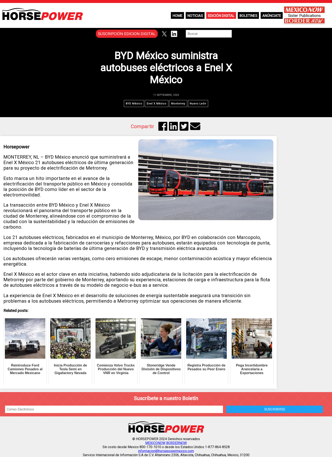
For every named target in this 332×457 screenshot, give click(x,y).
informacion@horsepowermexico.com (166, 451)
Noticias (195, 16)
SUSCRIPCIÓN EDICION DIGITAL (127, 33)
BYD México (134, 103)
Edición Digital (221, 16)
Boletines (248, 16)
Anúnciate (271, 16)
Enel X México (156, 103)
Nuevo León (198, 103)
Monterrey (178, 103)
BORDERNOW (176, 443)
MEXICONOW (155, 443)
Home (177, 16)
